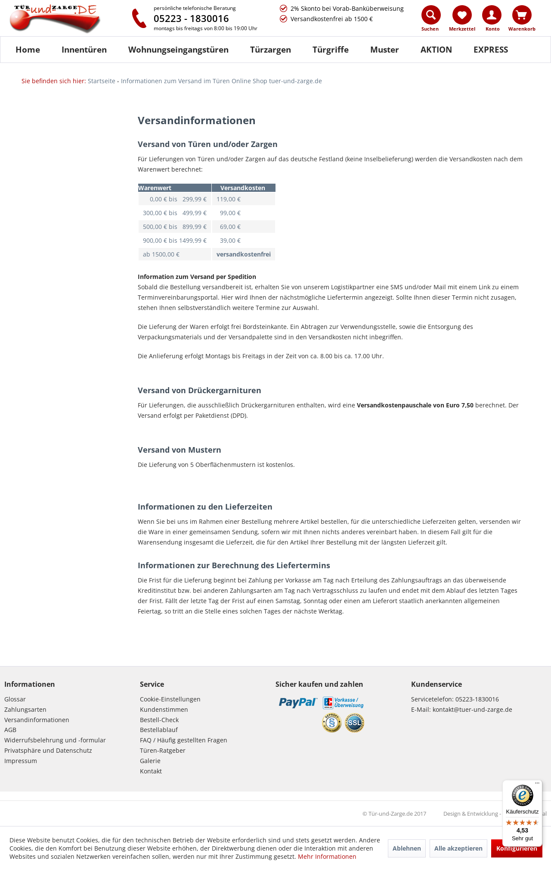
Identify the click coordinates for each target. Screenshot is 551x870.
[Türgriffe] (330, 50)
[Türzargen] (270, 50)
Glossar (15, 699)
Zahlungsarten (25, 709)
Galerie (150, 761)
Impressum (20, 761)
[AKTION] (436, 50)
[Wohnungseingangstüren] (178, 50)
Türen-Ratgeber (163, 750)
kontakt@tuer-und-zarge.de (472, 709)
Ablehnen (407, 848)
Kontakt (151, 771)
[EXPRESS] (490, 50)
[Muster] (384, 50)
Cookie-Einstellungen (170, 699)
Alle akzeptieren (458, 848)
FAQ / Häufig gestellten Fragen (183, 740)
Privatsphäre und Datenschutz (48, 750)
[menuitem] (431, 20)
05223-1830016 (477, 699)
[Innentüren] (84, 50)
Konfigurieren (516, 848)
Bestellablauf (159, 730)
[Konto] (491, 15)
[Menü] (537, 785)
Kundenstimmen (164, 709)
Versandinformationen (36, 720)
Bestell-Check (159, 720)
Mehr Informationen (327, 856)
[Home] (27, 50)
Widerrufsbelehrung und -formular (55, 740)
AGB (10, 730)
